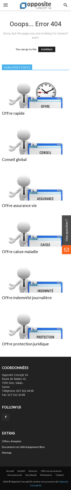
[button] (65, 5)
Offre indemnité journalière (27, 297)
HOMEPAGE (46, 49)
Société (21, 471)
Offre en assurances (51, 471)
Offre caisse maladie (20, 251)
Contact (60, 475)
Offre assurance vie (19, 205)
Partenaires (46, 475)
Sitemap (7, 452)
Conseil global (14, 159)
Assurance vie (14, 475)
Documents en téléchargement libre (23, 446)
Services (33, 471)
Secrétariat (31, 475)
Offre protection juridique (25, 343)
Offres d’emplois (11, 441)
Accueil (10, 471)
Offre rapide (13, 113)
